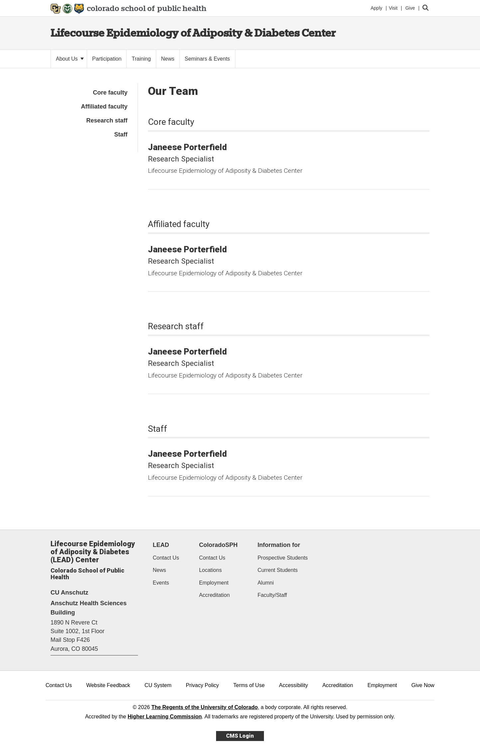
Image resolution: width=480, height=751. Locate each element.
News (159, 570)
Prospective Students (283, 558)
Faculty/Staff (272, 595)
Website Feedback (108, 685)
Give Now (423, 685)
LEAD (161, 545)
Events (161, 583)
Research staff (106, 120)
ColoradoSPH (218, 545)
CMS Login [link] (240, 736)
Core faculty (110, 92)
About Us (70, 59)
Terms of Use (249, 685)
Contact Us (166, 558)
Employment (214, 583)
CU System (158, 685)
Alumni (266, 583)
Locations (210, 570)
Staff (121, 134)
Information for (279, 545)
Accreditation (214, 595)
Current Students (278, 570)
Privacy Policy (202, 685)
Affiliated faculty (104, 106)
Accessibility (293, 685)
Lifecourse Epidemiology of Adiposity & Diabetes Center (193, 33)
